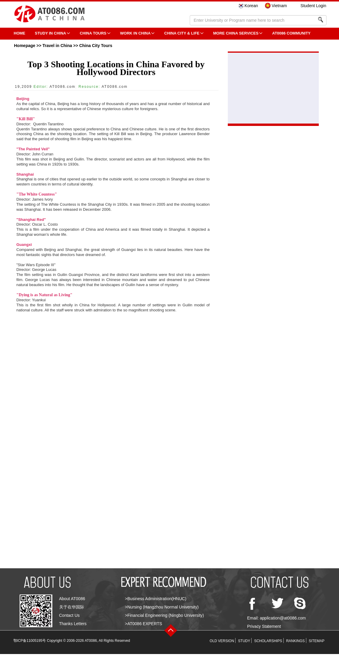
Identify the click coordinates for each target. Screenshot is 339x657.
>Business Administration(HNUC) (155, 598)
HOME (19, 33)
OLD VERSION (222, 641)
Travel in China (57, 45)
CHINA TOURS (93, 33)
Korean (251, 5)
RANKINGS (295, 641)
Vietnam (279, 5)
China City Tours (95, 45)
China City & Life (181, 33)
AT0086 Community (291, 33)
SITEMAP (316, 641)
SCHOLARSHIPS (268, 641)
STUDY (244, 641)
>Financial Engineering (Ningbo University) (164, 615)
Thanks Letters (73, 623)
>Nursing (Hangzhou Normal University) (162, 607)
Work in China (135, 33)
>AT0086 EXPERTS (143, 623)
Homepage (24, 45)
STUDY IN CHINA (50, 33)
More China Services (235, 33)
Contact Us (69, 615)
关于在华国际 (71, 607)
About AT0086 (72, 598)
